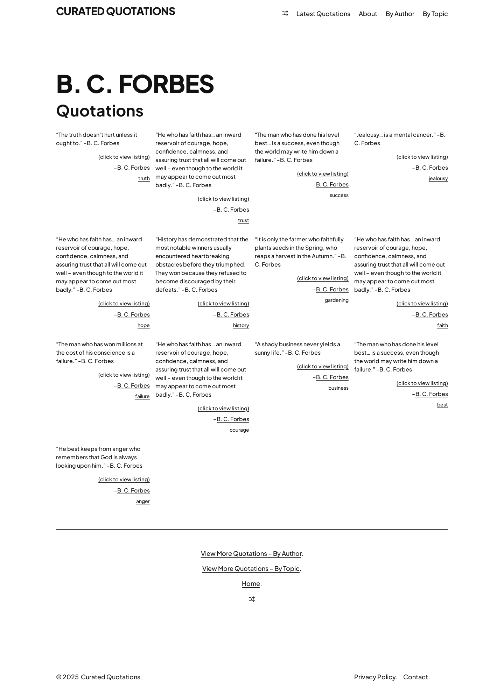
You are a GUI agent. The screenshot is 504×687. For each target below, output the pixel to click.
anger (143, 501)
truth (144, 178)
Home (251, 583)
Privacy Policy (375, 677)
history (241, 325)
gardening (337, 300)
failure (142, 396)
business (338, 387)
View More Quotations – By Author (251, 553)
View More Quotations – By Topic (251, 568)
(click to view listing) (124, 156)
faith (442, 325)
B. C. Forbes (133, 167)
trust (243, 220)
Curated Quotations (115, 10)
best (442, 404)
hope (144, 325)
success (339, 195)
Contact (415, 677)
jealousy (438, 178)
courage (239, 429)
